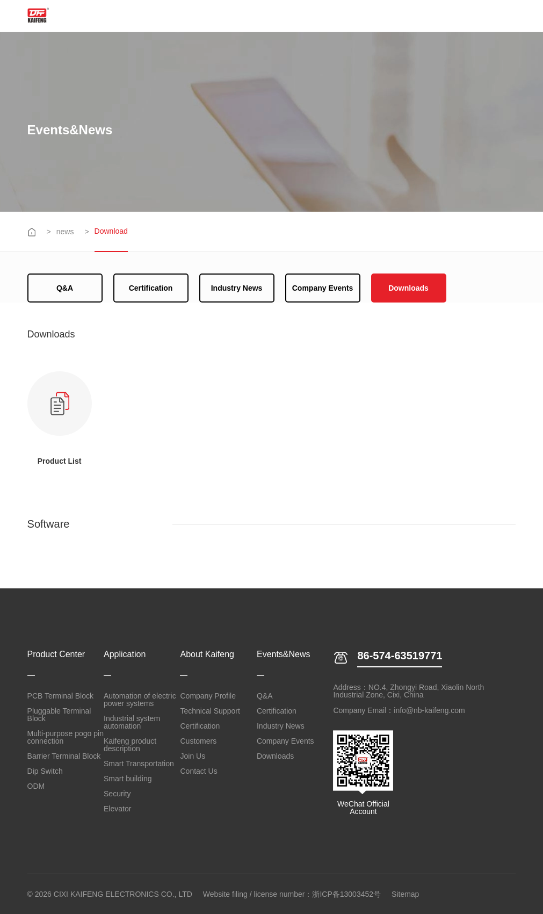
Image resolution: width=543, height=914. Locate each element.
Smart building (128, 778)
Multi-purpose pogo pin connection (65, 737)
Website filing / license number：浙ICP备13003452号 (292, 894)
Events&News (283, 654)
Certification (151, 288)
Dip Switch (45, 771)
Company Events (322, 288)
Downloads (408, 288)
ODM (36, 786)
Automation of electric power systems (140, 699)
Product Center (56, 654)
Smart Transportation (139, 763)
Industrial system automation (132, 722)
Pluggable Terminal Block (59, 714)
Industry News (237, 288)
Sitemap (405, 894)
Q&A (64, 288)
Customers (198, 741)
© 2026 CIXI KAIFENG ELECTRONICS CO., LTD (109, 894)
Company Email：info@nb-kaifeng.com (399, 710)
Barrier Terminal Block (64, 756)
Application (125, 654)
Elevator (117, 808)
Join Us (192, 756)
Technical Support (210, 711)
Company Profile (208, 696)
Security (117, 793)
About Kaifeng (207, 654)
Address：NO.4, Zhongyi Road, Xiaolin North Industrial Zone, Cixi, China (408, 691)
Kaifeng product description (130, 744)
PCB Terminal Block (60, 696)
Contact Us (198, 771)
